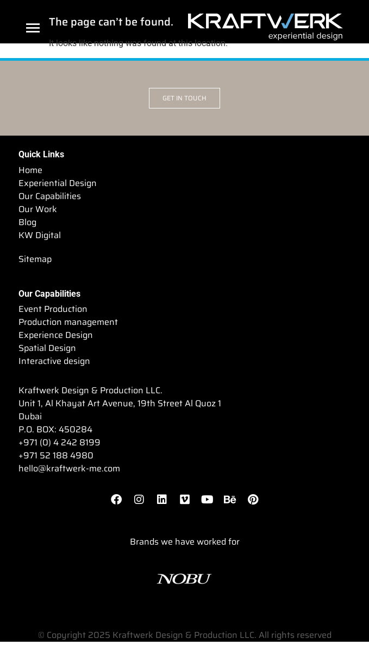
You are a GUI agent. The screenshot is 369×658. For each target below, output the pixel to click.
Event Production (52, 309)
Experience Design (55, 335)
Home (30, 170)
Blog (27, 222)
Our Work (37, 209)
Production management (68, 322)
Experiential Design (57, 183)
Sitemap (35, 259)
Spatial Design (47, 348)
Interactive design (54, 361)
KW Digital (39, 235)
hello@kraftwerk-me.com (69, 468)
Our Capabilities (49, 196)
